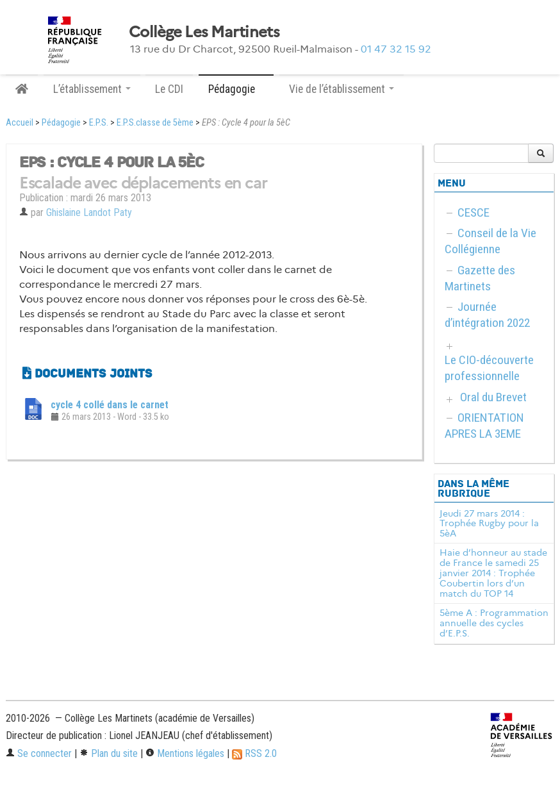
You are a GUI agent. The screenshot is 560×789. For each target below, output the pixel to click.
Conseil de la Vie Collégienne (490, 241)
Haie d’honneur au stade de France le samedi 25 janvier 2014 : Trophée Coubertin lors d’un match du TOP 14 (493, 573)
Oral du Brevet (493, 397)
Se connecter (39, 753)
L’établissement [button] (92, 89)
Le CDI (169, 89)
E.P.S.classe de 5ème (155, 122)
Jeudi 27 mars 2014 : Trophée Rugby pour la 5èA (489, 524)
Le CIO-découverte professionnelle (489, 368)
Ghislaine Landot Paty (89, 212)
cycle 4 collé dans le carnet (110, 405)
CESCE (473, 212)
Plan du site (108, 753)
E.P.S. (98, 122)
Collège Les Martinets (204, 32)
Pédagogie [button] (236, 89)
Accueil (19, 122)
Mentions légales (184, 753)
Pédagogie (61, 122)
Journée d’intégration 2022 (487, 314)
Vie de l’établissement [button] (341, 89)
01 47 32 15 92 (396, 49)
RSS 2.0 (254, 753)
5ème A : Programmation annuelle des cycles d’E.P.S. (494, 623)
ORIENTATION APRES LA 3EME (484, 425)
